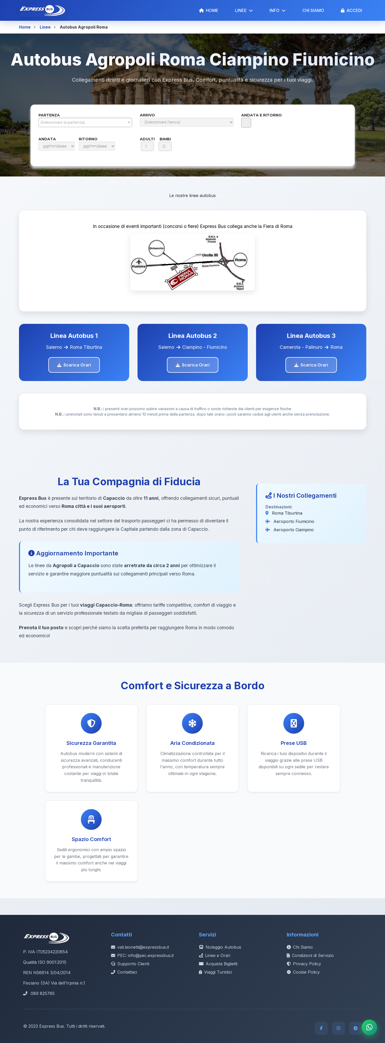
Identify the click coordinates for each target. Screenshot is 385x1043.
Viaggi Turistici (215, 972)
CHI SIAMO (313, 10)
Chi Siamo (300, 947)
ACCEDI (351, 10)
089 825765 (43, 993)
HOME (208, 10)
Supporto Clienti (130, 963)
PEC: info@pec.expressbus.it (142, 955)
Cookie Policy (303, 972)
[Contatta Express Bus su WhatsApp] (369, 1027)
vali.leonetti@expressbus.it (140, 947)
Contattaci (124, 972)
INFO (278, 10)
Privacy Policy (304, 963)
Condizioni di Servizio (310, 955)
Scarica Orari (74, 365)
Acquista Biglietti (218, 963)
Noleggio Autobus (220, 947)
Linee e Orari (214, 955)
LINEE (244, 10)
